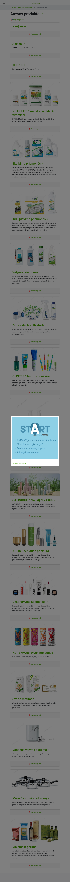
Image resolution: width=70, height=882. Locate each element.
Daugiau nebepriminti (19, 463)
